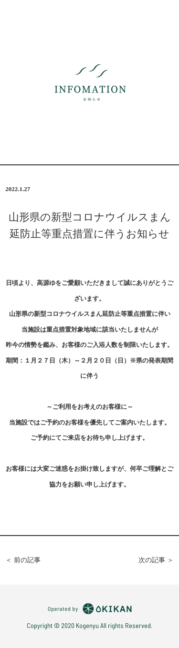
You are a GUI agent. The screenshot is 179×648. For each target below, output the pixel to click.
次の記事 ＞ (156, 560)
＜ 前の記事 (23, 560)
